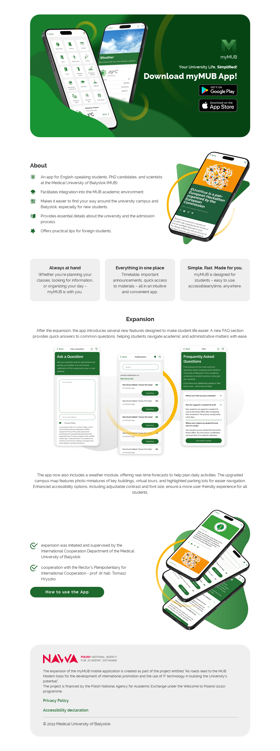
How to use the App (67, 592)
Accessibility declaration (66, 710)
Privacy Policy (56, 700)
